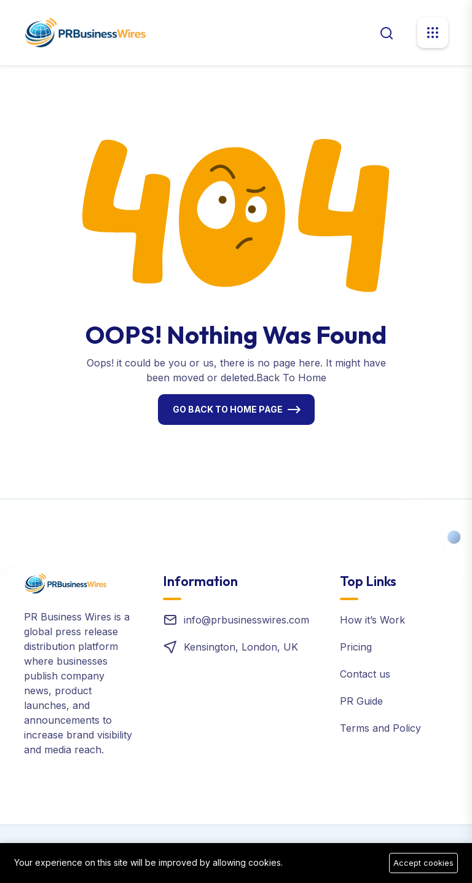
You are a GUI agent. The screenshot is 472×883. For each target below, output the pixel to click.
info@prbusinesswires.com (246, 620)
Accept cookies (423, 863)
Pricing (356, 647)
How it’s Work (372, 620)
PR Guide (361, 701)
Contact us (365, 674)
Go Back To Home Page (228, 409)
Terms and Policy (380, 728)
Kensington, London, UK (241, 647)
